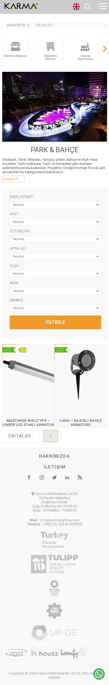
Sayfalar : (20, 436)
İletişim (54, 467)
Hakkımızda (54, 456)
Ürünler (44, 25)
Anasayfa (16, 25)
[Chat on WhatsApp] (99, 678)
